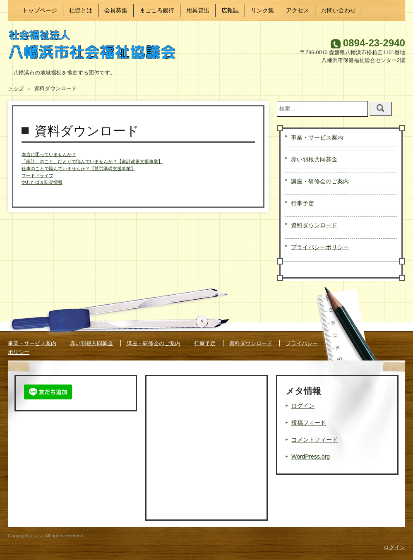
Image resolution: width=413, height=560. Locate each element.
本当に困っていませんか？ (49, 154)
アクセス (297, 10)
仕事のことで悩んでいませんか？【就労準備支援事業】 (78, 168)
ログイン (303, 405)
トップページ (39, 10)
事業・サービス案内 (317, 137)
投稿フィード (308, 422)
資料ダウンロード (314, 225)
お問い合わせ (338, 10)
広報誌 (230, 10)
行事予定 (302, 203)
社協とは (80, 10)
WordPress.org (310, 456)
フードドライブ (37, 175)
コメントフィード (314, 439)
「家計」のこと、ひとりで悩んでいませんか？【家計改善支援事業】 (92, 161)
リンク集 (262, 10)
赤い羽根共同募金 (314, 159)
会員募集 (115, 10)
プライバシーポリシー (320, 247)
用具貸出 (197, 10)
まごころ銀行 (156, 10)
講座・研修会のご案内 (320, 181)
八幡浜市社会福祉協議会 (96, 47)
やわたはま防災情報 (42, 182)
